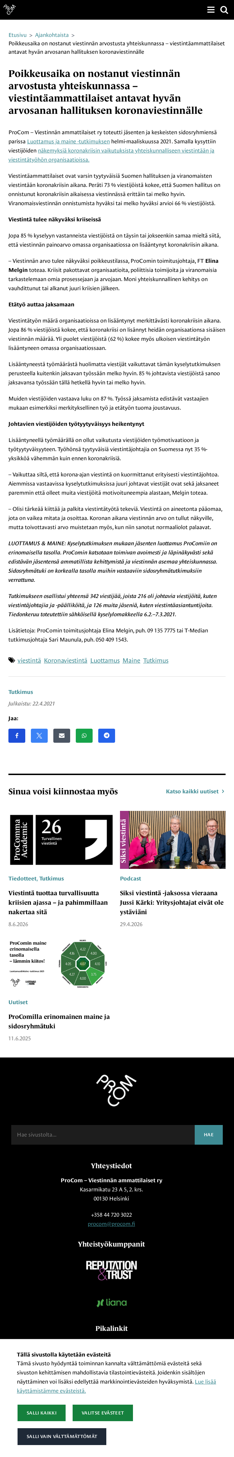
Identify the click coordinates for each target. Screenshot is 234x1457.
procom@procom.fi (111, 1224)
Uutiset (18, 1002)
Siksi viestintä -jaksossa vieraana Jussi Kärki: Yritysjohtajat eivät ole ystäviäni (171, 903)
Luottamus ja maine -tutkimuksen (68, 141)
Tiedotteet (22, 879)
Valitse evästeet (103, 1413)
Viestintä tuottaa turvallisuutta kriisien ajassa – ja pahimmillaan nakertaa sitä (58, 903)
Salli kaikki (41, 1413)
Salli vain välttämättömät (62, 1436)
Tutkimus (20, 692)
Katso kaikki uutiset (196, 791)
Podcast (130, 879)
